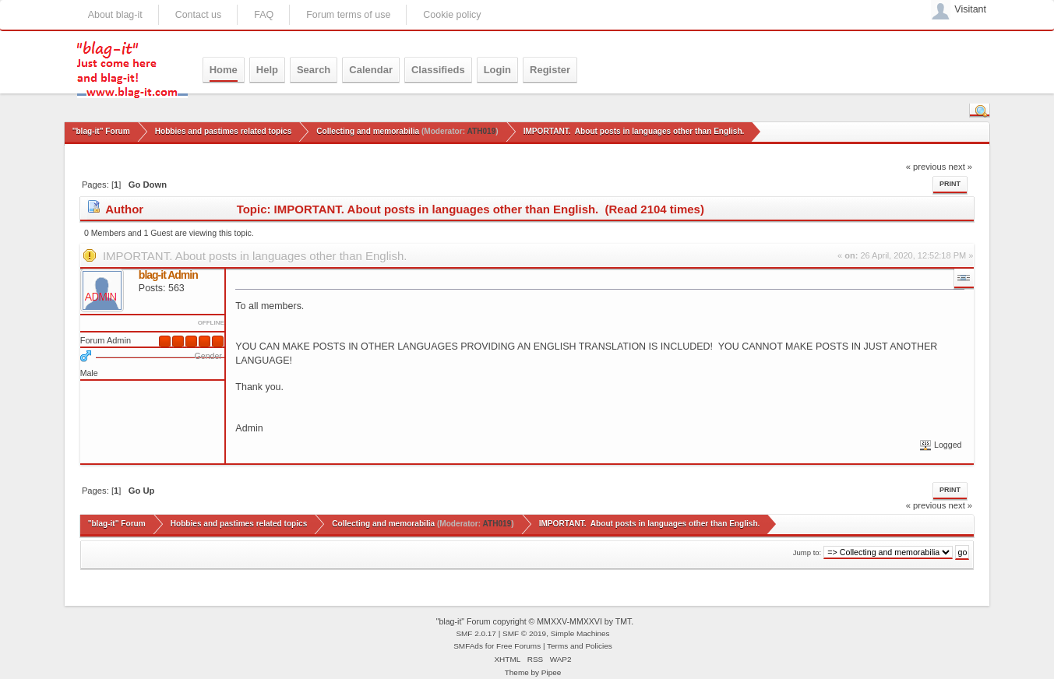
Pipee (551, 672)
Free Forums (518, 646)
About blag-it (115, 14)
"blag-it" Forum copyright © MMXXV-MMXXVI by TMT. (535, 621)
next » (961, 166)
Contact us (198, 14)
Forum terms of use (348, 14)
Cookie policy (452, 14)
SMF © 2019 (524, 633)
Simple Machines (580, 633)
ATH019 (481, 131)
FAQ (263, 14)
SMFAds (468, 646)
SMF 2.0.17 (476, 633)
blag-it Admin (168, 275)
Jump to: (807, 552)
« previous (926, 166)
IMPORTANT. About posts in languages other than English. (255, 255)
